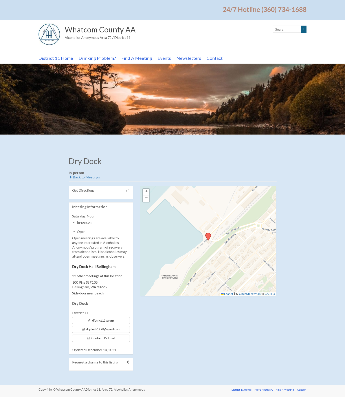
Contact (215, 58)
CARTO (270, 294)
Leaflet (227, 294)
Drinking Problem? (97, 58)
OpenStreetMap (250, 294)
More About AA (263, 389)
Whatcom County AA (102, 29)
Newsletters (188, 58)
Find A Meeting (136, 58)
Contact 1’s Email (101, 338)
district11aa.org (101, 320)
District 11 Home (56, 58)
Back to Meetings (84, 177)
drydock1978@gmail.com (101, 329)
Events (164, 58)
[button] (206, 234)
